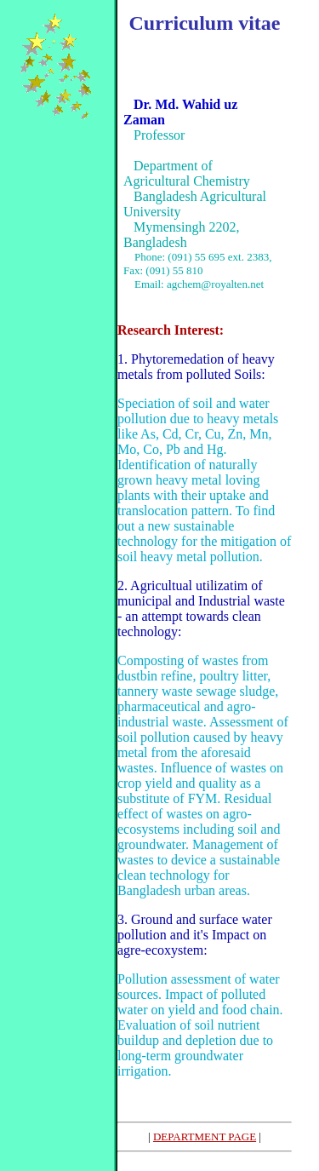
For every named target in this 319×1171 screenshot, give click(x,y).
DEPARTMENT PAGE (204, 1136)
